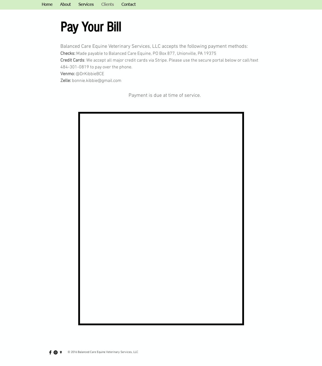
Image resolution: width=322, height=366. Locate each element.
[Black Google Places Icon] (61, 352)
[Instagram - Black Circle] (56, 352)
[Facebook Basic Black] (50, 352)
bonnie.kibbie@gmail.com (96, 80)
